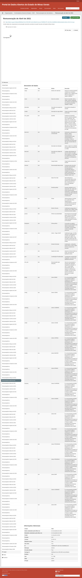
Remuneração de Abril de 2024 (8, 481)
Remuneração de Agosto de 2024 (9, 493)
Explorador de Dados (11, 27)
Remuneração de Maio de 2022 (9, 417)
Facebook (4, 557)
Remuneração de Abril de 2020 (8, 346)
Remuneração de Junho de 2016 (9, 217)
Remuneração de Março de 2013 (9, 107)
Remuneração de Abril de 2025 (8, 518)
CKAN (57, 571)
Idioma (56, 573)
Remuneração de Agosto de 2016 (9, 223)
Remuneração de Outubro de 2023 (9, 464)
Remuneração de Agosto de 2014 (9, 155)
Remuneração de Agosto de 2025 (9, 529)
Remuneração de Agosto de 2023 (9, 459)
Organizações (34, 8)
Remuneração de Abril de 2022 (8, 414)
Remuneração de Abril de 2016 (8, 211)
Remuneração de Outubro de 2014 (9, 161)
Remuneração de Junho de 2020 (9, 352)
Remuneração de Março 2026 (8, 549)
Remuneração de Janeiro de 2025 (9, 509)
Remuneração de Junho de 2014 (9, 149)
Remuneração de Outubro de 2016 (9, 228)
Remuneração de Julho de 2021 (9, 388)
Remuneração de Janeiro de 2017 (9, 237)
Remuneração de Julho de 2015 (9, 186)
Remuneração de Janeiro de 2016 (9, 203)
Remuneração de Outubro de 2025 (9, 535)
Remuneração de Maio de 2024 (9, 484)
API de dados (75, 17)
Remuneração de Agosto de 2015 (9, 189)
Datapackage (5, 85)
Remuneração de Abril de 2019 (8, 313)
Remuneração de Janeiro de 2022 (9, 405)
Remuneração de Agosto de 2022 (9, 425)
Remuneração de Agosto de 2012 (9, 88)
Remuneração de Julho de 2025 (9, 526)
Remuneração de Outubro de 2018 (9, 296)
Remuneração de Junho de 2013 (9, 116)
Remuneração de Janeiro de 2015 (9, 169)
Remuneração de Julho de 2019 (9, 321)
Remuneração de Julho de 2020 (9, 355)
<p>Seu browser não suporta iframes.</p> (41, 56)
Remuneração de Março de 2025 (9, 515)
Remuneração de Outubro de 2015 (9, 194)
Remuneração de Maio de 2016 (9, 214)
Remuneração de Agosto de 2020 (9, 358)
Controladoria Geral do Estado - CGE (24, 13)
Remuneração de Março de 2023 (9, 445)
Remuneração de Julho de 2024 (9, 490)
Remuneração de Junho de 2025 (9, 523)
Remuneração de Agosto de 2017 (9, 256)
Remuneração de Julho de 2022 (9, 422)
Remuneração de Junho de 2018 (9, 284)
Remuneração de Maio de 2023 (9, 450)
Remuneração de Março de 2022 (9, 411)
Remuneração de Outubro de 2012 (9, 93)
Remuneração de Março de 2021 (9, 377)
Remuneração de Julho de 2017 (9, 253)
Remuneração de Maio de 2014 (9, 147)
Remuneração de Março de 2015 (9, 175)
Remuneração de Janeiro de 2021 (9, 372)
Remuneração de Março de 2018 (9, 276)
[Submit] (78, 8)
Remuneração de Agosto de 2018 (9, 290)
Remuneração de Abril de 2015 (8, 178)
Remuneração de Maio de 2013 (9, 113)
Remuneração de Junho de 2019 (9, 318)
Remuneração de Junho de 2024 (9, 487)
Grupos (40, 8)
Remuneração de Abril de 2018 (8, 279)
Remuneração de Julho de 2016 (9, 220)
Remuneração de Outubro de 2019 (9, 329)
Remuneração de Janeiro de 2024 (9, 473)
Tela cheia (68, 30)
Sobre (54, 8)
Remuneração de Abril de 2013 (8, 110)
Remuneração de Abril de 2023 (8, 448)
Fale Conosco (61, 8)
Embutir (75, 30)
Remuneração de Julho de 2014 (9, 152)
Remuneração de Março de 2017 (9, 242)
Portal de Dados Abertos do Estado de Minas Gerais (25, 4)
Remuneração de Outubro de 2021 (9, 397)
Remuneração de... (6, 90)
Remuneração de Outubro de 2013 (9, 127)
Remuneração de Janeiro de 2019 (9, 304)
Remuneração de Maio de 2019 (9, 315)
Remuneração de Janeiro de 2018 (9, 270)
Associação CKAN (6, 573)
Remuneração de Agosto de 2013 (9, 121)
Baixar (65, 17)
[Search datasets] (72, 8)
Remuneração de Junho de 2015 (9, 183)
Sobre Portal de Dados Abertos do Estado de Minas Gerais (14, 570)
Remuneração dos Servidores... (45, 13)
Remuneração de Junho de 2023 (9, 453)
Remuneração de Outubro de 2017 (9, 262)
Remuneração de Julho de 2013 (9, 118)
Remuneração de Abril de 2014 (8, 144)
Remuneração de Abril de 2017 (8, 245)
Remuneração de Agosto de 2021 (9, 391)
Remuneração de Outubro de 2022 (9, 431)
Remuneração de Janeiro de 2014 (9, 135)
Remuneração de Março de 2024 (9, 478)
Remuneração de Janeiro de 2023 (9, 439)
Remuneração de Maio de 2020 (9, 349)
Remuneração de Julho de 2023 (9, 456)
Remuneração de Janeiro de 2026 (9, 543)
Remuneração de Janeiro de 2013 (9, 102)
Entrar (78, 1)
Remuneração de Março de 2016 (9, 208)
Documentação (47, 8)
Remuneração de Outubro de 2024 (9, 498)
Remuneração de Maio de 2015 (9, 180)
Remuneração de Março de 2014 (9, 141)
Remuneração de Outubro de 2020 (9, 363)
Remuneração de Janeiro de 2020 (9, 338)
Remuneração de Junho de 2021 (9, 386)
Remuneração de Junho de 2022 (9, 419)
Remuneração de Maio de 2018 (9, 282)
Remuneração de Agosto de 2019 (9, 324)
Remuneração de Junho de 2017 (9, 251)
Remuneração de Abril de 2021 (64, 13)
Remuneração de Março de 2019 (9, 310)
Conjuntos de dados (24, 8)
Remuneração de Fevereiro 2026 (9, 546)
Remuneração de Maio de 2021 (9, 383)
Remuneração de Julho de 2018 (9, 287)
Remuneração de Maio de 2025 (9, 521)
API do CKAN (5, 571)
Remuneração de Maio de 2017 (9, 248)
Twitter (4, 554)
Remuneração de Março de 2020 (9, 343)
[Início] (2, 13)
